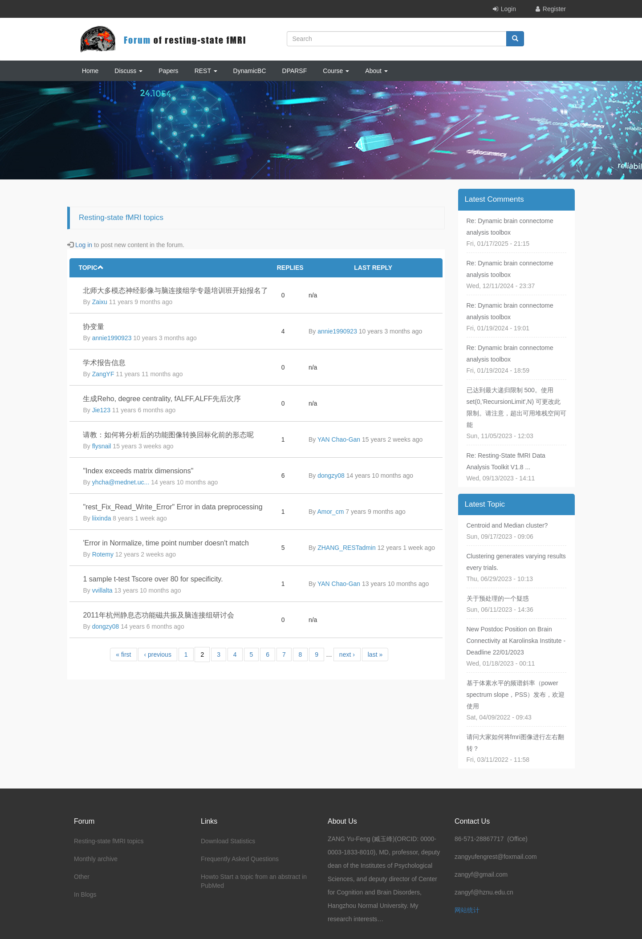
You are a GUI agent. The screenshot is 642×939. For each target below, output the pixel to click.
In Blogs (85, 894)
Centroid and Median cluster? (507, 525)
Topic (91, 267)
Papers (168, 70)
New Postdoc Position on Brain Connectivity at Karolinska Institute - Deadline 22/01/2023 (516, 641)
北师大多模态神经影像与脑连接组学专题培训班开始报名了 (175, 290)
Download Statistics (228, 841)
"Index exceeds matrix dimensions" (138, 471)
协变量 (93, 326)
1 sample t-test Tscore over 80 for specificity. (153, 579)
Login (508, 8)
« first (123, 654)
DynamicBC (249, 70)
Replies (290, 267)
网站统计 (467, 910)
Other (81, 876)
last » (375, 654)
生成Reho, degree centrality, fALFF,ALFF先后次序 (161, 398)
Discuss (128, 70)
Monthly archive (96, 858)
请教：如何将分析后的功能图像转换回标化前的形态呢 (168, 435)
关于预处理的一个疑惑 (498, 598)
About (376, 70)
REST (206, 70)
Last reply (373, 267)
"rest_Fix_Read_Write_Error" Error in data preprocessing (172, 507)
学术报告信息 (104, 362)
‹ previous (157, 654)
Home (90, 70)
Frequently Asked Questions (240, 858)
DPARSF (294, 70)
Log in (83, 244)
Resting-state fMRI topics (108, 841)
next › (347, 654)
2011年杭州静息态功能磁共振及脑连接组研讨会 (158, 615)
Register (554, 8)
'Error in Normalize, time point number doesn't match (165, 543)
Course (336, 70)
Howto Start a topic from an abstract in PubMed (254, 881)
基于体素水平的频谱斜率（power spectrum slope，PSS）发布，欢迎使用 (516, 694)
